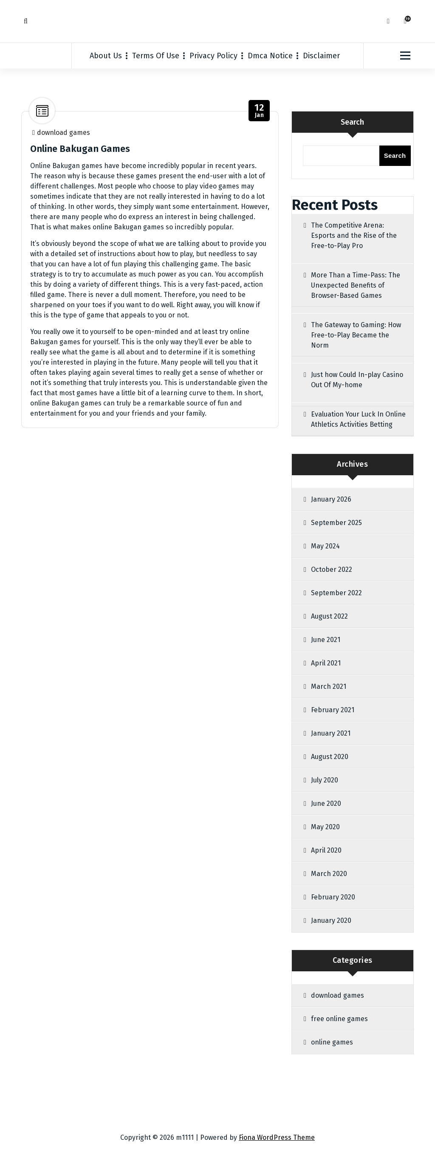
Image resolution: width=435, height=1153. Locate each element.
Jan (259, 111)
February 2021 (332, 710)
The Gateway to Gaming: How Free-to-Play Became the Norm (356, 335)
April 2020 (326, 850)
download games (63, 132)
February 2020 (333, 897)
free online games (339, 1019)
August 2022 (329, 616)
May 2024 (325, 546)
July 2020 (324, 780)
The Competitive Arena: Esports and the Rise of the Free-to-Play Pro (354, 235)
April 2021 (326, 663)
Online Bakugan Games (80, 148)
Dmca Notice (270, 55)
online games (332, 1042)
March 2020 (329, 874)
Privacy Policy (213, 55)
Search (352, 122)
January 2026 (331, 499)
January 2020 (331, 920)
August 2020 (329, 757)
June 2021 (325, 640)
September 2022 (336, 593)
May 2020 (325, 827)
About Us (106, 55)
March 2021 (328, 686)
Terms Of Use (155, 55)
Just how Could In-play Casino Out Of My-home (357, 380)
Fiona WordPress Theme (277, 1137)
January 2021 (330, 733)
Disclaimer (321, 55)
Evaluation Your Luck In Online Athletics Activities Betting (358, 419)
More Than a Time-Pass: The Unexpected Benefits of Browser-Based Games (355, 285)
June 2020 (326, 803)
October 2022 (331, 569)
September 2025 (336, 523)
